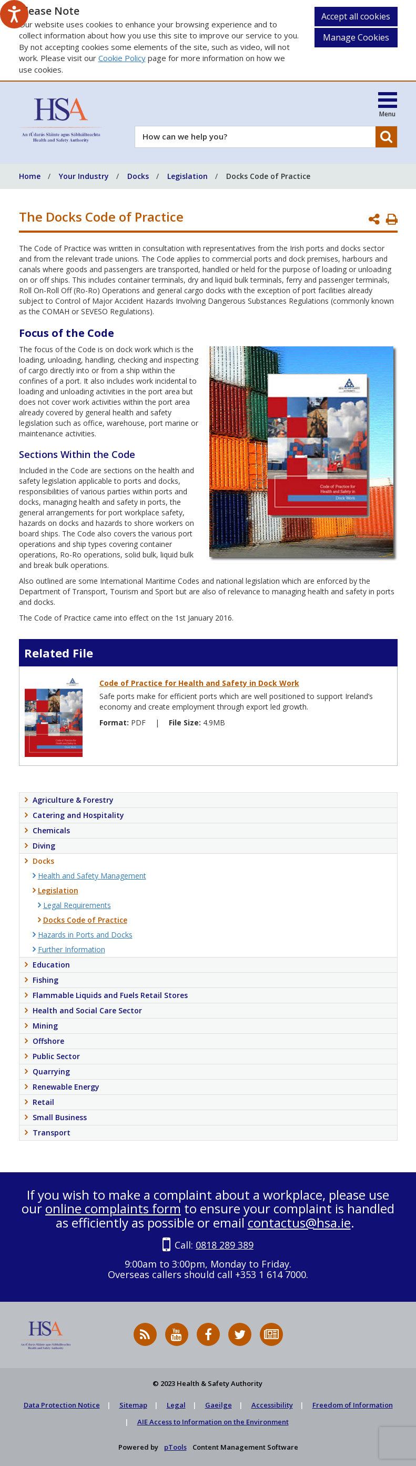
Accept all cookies (355, 16)
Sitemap (133, 1405)
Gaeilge (218, 1405)
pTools (175, 1447)
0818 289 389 (224, 1245)
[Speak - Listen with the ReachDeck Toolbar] (14, 14)
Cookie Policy (122, 58)
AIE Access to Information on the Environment (213, 1422)
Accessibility (272, 1405)
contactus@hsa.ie (299, 1222)
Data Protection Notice (62, 1405)
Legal (176, 1405)
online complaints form (113, 1208)
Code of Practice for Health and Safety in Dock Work (199, 683)
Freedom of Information (352, 1405)
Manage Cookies (356, 37)
